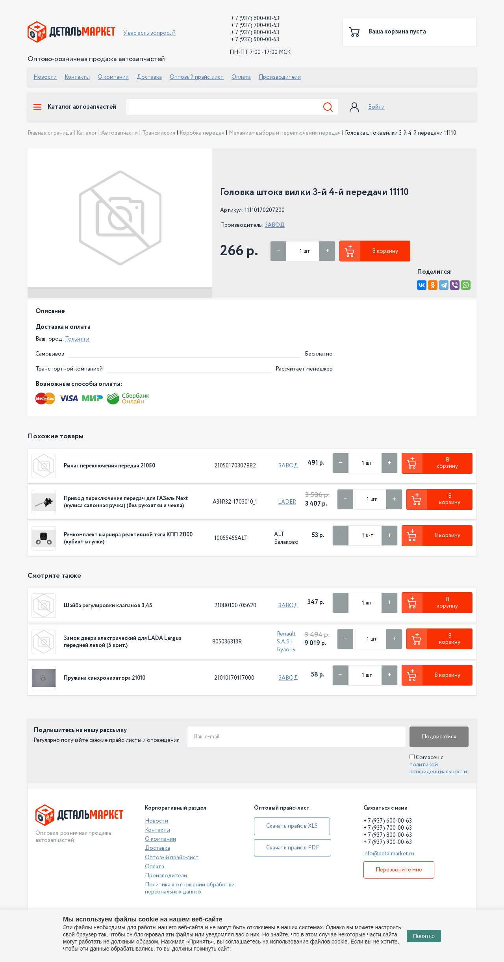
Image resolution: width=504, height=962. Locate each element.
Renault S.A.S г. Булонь (286, 642)
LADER (287, 502)
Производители (280, 77)
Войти (376, 107)
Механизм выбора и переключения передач (285, 133)
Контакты (77, 77)
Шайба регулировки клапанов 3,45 (108, 606)
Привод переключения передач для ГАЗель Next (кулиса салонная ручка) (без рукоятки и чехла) (126, 502)
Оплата (241, 77)
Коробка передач (202, 133)
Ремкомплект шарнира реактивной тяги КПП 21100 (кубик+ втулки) (128, 538)
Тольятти (77, 339)
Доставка (149, 77)
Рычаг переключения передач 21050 (109, 466)
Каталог (86, 133)
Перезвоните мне (399, 870)
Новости (45, 77)
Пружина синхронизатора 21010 (104, 678)
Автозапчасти (119, 133)
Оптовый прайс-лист (197, 77)
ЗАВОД (275, 225)
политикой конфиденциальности (438, 768)
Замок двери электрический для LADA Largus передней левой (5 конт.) (123, 641)
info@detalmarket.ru (388, 854)
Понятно (424, 936)
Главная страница (50, 133)
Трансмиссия (158, 133)
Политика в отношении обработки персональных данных (190, 888)
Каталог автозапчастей (74, 107)
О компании (113, 77)
